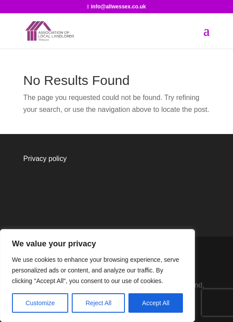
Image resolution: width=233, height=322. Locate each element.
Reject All (98, 303)
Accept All (155, 303)
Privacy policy (45, 158)
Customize (40, 303)
